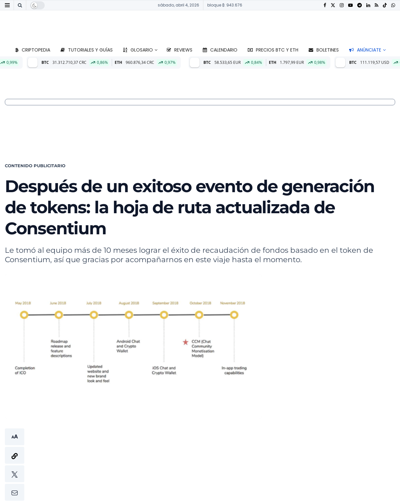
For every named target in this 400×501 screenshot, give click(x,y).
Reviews (179, 50)
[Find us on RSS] (376, 5)
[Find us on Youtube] (350, 5)
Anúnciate (365, 50)
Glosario (138, 50)
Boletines (324, 50)
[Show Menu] (7, 5)
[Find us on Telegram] (359, 5)
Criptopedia (32, 50)
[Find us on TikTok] (385, 5)
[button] (14, 464)
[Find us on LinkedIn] (368, 5)
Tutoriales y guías (87, 50)
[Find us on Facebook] (325, 5)
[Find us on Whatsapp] (393, 5)
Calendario (220, 50)
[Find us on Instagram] (342, 5)
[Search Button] (20, 5)
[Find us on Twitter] (333, 5)
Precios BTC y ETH (273, 50)
